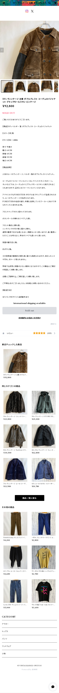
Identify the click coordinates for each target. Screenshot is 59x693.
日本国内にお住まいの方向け (30, 318)
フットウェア (6, 646)
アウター (5, 624)
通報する (54, 324)
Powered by (29, 669)
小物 (4, 654)
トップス (5, 631)
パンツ (4, 639)
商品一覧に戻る (29, 498)
